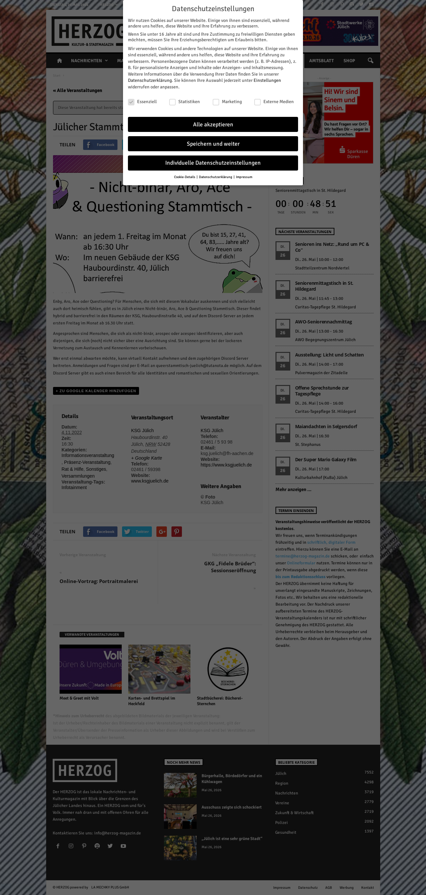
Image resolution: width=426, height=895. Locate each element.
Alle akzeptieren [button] (213, 119)
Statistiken (184, 96)
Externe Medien (274, 96)
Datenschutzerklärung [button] (216, 172)
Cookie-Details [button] (185, 172)
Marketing (227, 96)
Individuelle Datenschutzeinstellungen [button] (213, 157)
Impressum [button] (244, 172)
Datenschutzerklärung (150, 75)
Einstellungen (267, 75)
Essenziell (142, 96)
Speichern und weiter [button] (213, 138)
